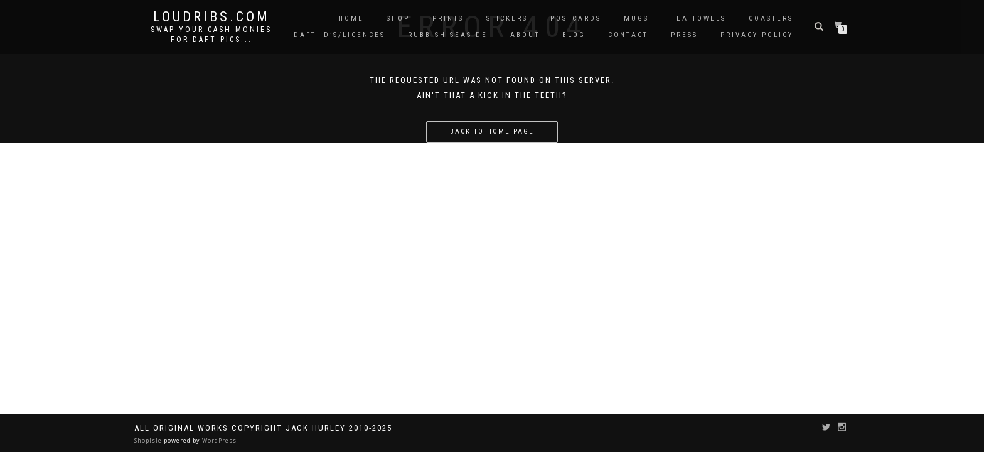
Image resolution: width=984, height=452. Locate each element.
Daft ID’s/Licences (339, 35)
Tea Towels (698, 18)
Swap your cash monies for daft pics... (211, 34)
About (525, 35)
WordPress (218, 440)
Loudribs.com (211, 16)
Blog (574, 35)
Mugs (636, 18)
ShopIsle (149, 440)
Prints (448, 18)
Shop (398, 18)
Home (351, 18)
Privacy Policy (756, 35)
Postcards (575, 18)
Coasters (771, 18)
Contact (628, 35)
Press (684, 35)
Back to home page (492, 131)
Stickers (507, 18)
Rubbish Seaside (448, 35)
